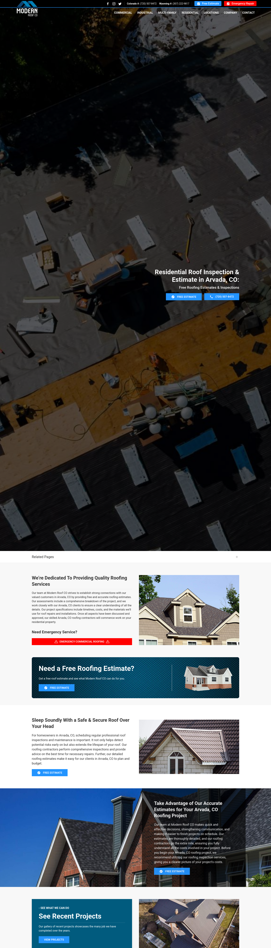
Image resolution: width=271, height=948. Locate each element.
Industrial (145, 12)
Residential (190, 12)
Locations (211, 12)
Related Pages (43, 574)
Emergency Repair (240, 4)
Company (230, 12)
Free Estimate (208, 4)
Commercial (123, 12)
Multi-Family (167, 12)
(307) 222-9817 (181, 3)
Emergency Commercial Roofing (82, 658)
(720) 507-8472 (148, 3)
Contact (248, 12)
